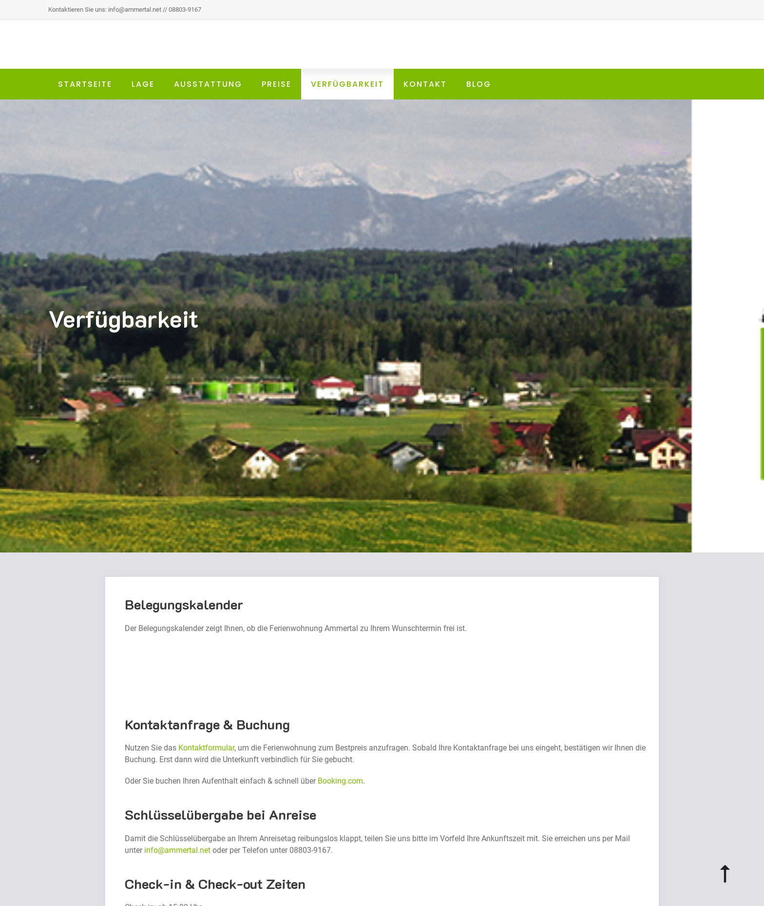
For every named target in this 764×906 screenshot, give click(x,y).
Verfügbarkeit (347, 84)
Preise (276, 84)
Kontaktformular (206, 747)
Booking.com (340, 781)
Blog (478, 84)
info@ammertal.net (177, 850)
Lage (143, 84)
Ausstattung (208, 84)
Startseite (85, 84)
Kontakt (425, 84)
